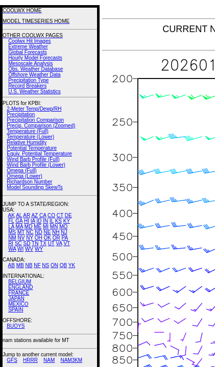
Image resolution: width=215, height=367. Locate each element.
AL (19, 215)
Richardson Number (29, 182)
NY (29, 238)
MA (19, 226)
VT (66, 243)
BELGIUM (19, 281)
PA (64, 238)
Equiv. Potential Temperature (39, 153)
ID (38, 221)
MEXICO (18, 304)
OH (38, 238)
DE (68, 215)
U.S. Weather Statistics (34, 91)
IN (45, 221)
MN (54, 226)
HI (26, 221)
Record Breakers (27, 86)
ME (37, 226)
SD (27, 243)
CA (42, 215)
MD (29, 226)
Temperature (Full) (28, 131)
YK (71, 265)
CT (60, 215)
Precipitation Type (28, 80)
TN (35, 243)
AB (11, 265)
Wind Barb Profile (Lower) (36, 165)
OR (56, 238)
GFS (12, 360)
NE (47, 232)
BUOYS (16, 326)
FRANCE (18, 293)
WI (20, 249)
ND (38, 232)
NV (21, 238)
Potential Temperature (32, 148)
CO (51, 215)
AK (11, 215)
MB (20, 265)
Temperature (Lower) (30, 137)
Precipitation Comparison (35, 120)
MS (12, 232)
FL (11, 221)
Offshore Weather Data (34, 74)
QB (63, 265)
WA (12, 249)
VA (59, 243)
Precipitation (21, 114)
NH (55, 232)
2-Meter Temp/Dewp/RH (34, 109)
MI (46, 226)
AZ (34, 215)
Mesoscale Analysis (30, 63)
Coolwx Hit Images (29, 41)
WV (29, 249)
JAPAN (16, 298)
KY (66, 221)
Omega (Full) (21, 170)
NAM (49, 360)
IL (52, 221)
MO (63, 226)
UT (51, 243)
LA (11, 226)
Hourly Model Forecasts (35, 58)
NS (45, 265)
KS (58, 221)
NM (12, 238)
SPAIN (15, 309)
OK (47, 238)
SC (18, 243)
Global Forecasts (27, 52)
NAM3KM (71, 360)
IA (33, 221)
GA (18, 221)
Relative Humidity (26, 142)
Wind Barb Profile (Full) (33, 159)
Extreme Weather (28, 46)
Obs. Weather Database (35, 69)
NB (28, 265)
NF (37, 265)
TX (43, 243)
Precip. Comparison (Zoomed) (41, 125)
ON (54, 265)
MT (21, 232)
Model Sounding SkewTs (35, 187)
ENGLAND (20, 287)
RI (10, 243)
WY (39, 249)
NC (29, 232)
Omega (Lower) (24, 176)
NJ (64, 232)
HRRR (30, 360)
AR (26, 215)
